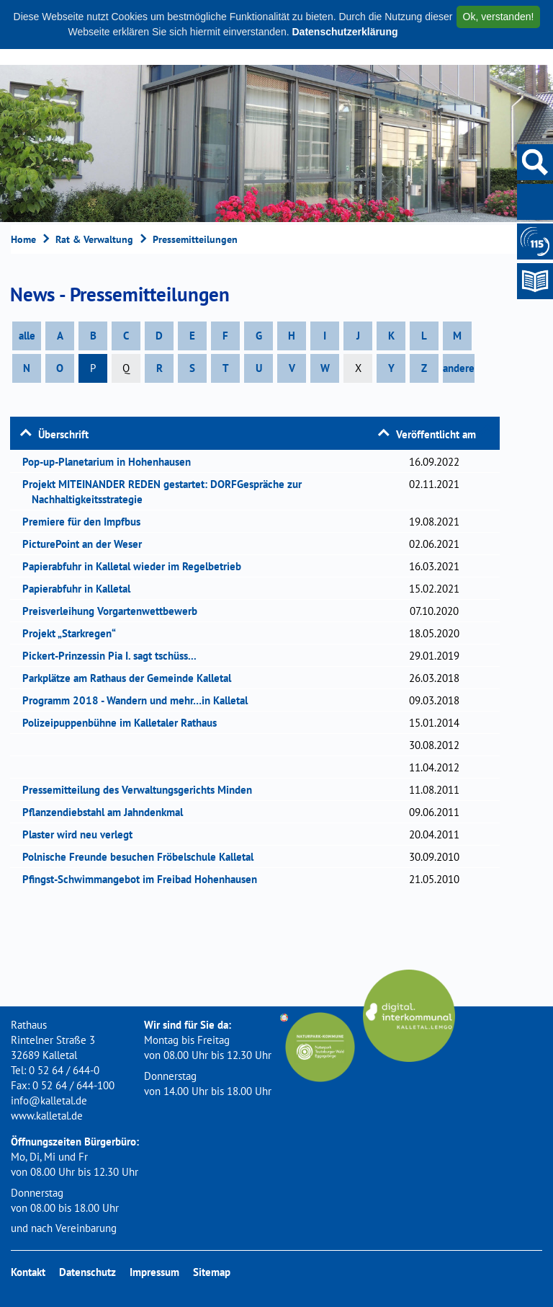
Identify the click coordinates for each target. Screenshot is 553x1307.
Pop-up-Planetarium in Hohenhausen (111, 462)
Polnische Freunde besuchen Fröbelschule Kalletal (142, 857)
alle (27, 335)
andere (459, 368)
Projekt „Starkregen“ (74, 633)
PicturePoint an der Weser (87, 544)
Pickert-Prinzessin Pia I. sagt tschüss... (114, 656)
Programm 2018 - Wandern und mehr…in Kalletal (140, 700)
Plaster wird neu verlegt (82, 834)
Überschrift (63, 434)
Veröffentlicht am (436, 434)
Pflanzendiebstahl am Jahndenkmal (107, 812)
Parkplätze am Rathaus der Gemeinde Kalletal (131, 678)
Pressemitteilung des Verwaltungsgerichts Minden (142, 790)
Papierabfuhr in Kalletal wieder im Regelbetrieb (136, 566)
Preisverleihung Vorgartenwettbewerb (114, 611)
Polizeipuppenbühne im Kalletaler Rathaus (124, 723)
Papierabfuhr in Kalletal (81, 588)
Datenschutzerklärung (344, 31)
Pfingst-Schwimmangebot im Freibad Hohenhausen (144, 879)
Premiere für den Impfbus (86, 521)
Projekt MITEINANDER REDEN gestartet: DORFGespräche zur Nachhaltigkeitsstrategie (167, 491)
